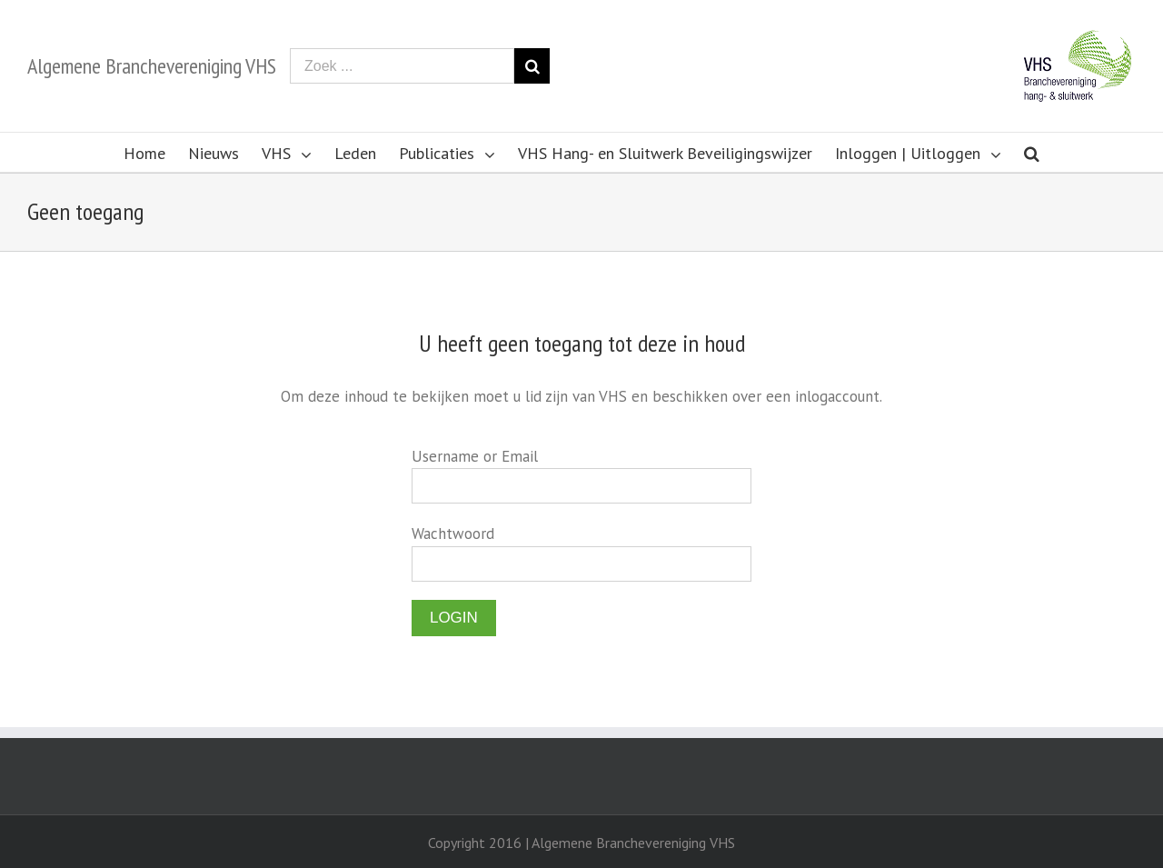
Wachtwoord (453, 534)
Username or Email (475, 456)
